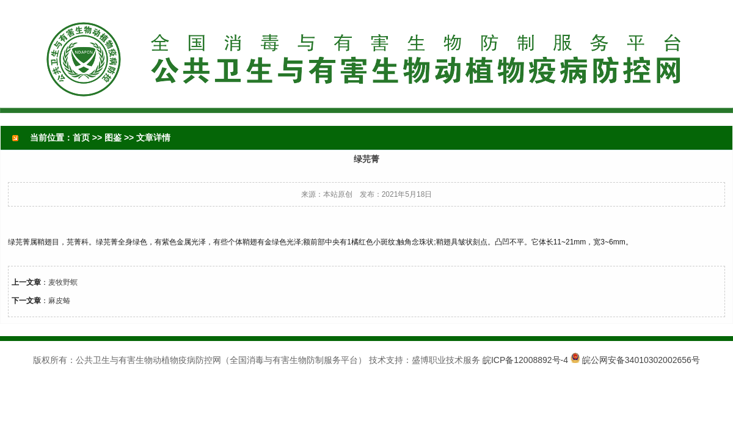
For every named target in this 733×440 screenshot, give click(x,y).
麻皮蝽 (59, 300)
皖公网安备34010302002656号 (641, 360)
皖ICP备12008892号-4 (525, 360)
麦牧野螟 (63, 282)
